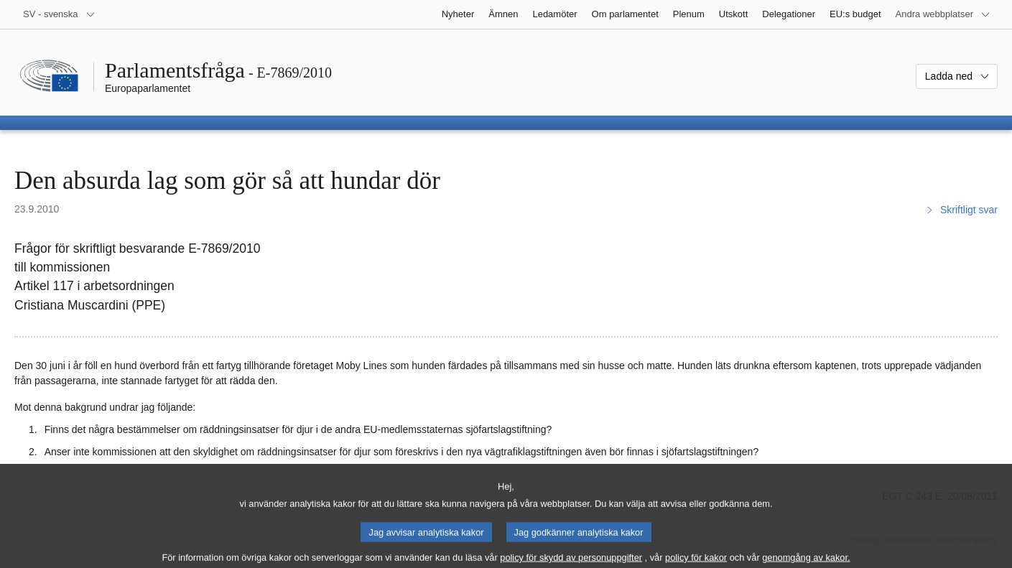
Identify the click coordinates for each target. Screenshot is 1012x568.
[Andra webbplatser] (943, 14)
